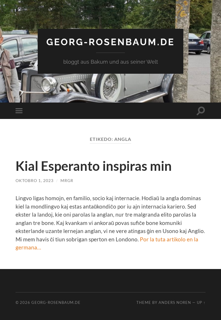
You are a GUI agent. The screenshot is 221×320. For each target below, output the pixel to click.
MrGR (66, 180)
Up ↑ (201, 302)
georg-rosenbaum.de (110, 42)
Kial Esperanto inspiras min (94, 166)
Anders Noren (175, 302)
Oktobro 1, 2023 (35, 180)
